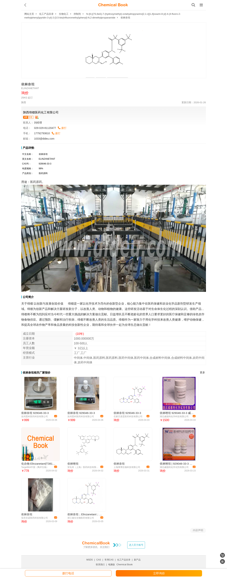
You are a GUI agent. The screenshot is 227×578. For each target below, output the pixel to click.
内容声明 (198, 530)
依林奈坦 (119, 463)
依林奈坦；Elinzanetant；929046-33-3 (84, 514)
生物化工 (64, 14)
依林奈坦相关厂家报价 (36, 372)
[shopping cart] (222, 555)
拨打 (63, 127)
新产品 (137, 559)
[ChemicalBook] (113, 5)
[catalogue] (222, 561)
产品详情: (29, 147)
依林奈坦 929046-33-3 (35, 412)
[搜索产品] (193, 5)
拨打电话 (68, 573)
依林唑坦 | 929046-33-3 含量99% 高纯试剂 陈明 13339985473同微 (177, 463)
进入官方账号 (136, 545)
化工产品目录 (46, 14)
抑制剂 (77, 14)
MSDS (89, 559)
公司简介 (28, 296)
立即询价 (159, 573)
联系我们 (100, 564)
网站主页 (29, 14)
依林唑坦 (72, 463)
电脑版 (111, 564)
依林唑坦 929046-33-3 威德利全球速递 (177, 412)
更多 (202, 372)
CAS (98, 559)
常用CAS (109, 559)
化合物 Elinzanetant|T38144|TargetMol (38, 463)
